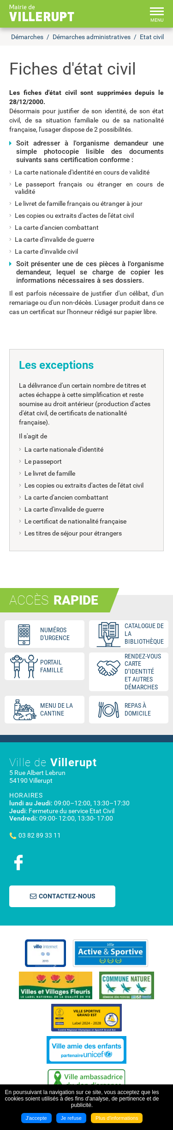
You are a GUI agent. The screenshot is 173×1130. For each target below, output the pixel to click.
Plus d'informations (116, 1118)
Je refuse (71, 1118)
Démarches (27, 37)
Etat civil (152, 37)
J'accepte (36, 1118)
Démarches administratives (92, 37)
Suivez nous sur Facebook (18, 862)
